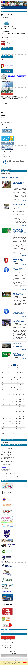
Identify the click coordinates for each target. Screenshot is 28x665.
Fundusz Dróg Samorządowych (7, 26)
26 (2, 370)
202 (23, 426)
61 (11, 379)
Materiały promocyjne (5, 31)
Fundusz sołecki (4, 17)
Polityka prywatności (5, 134)
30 (14, 370)
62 (14, 379)
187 (20, 421)
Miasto (2, 101)
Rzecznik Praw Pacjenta (6, 151)
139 (23, 404)
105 (3, 394)
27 (5, 370)
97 (23, 389)
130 (16, 401)
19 (5, 367)
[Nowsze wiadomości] (2, 363)
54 (14, 377)
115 (13, 396)
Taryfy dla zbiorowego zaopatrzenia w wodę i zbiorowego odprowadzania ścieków (13, 34)
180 (20, 418)
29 (11, 370)
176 (6, 418)
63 (17, 379)
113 (6, 396)
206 (13, 428)
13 (11, 365)
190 (6, 423)
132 (23, 401)
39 (17, 372)
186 (16, 421)
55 (17, 377)
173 (20, 416)
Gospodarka (3, 115)
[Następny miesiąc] (12, 637)
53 (11, 377)
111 (23, 394)
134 (6, 404)
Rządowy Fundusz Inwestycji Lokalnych (9, 28)
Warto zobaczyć (4, 103)
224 (3, 436)
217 (3, 433)
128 (10, 401)
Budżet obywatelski (5, 19)
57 (23, 377)
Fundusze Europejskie (5, 156)
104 (22, 392)
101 (12, 392)
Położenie (3, 117)
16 (20, 365)
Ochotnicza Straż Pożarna (6, 122)
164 (13, 414)
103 (19, 392)
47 (17, 374)
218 (6, 433)
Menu (2, 7)
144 (16, 406)
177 (10, 418)
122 (13, 399)
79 (17, 384)
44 (8, 374)
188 (23, 421)
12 (8, 365)
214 (16, 431)
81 (23, 384)
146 (23, 406)
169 (6, 416)
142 (10, 406)
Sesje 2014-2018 (4, 561)
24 (20, 367)
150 (13, 409)
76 (8, 384)
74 (2, 384)
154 (3, 411)
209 (23, 428)
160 (23, 411)
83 (5, 387)
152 (20, 409)
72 (20, 382)
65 (23, 379)
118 (23, 396)
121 (10, 399)
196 (3, 426)
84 (8, 387)
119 (3, 399)
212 (10, 431)
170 (10, 416)
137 (16, 404)
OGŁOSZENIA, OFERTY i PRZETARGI (9, 96)
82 (2, 387)
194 (20, 423)
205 (10, 428)
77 (11, 384)
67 (5, 382)
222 (20, 433)
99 (5, 392)
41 (23, 372)
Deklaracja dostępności (6, 169)
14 (14, 365)
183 (6, 421)
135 (10, 404)
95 (17, 389)
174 (23, 416)
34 (2, 372)
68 (8, 382)
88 (20, 387)
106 (6, 394)
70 (14, 382)
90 (2, 389)
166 (20, 414)
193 (16, 423)
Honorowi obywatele (5, 127)
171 (13, 416)
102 (15, 392)
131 (20, 401)
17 (23, 365)
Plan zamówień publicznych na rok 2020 (9, 98)
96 (20, 389)
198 (10, 426)
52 (8, 377)
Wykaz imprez (4, 112)
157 (13, 411)
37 (11, 372)
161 (3, 414)
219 (10, 433)
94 (14, 389)
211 (6, 431)
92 (8, 389)
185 (13, 421)
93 (11, 389)
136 (13, 404)
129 (13, 401)
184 (10, 421)
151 (16, 409)
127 (6, 401)
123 (16, 399)
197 (6, 426)
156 (10, 411)
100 (8, 392)
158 (16, 411)
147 (3, 409)
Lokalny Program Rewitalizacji (7, 37)
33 (23, 370)
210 (3, 431)
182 (3, 421)
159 (20, 411)
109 (16, 394)
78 (14, 384)
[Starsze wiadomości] (6, 436)
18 (2, 367)
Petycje (2, 110)
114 (10, 396)
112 (3, 396)
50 (2, 377)
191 (10, 423)
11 (5, 365)
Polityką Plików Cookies (12, 663)
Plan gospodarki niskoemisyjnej (7, 154)
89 (23, 387)
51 (5, 377)
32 (20, 370)
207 (16, 428)
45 (11, 374)
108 (13, 394)
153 (23, 409)
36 (8, 372)
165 (16, 414)
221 (16, 433)
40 (20, 372)
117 (20, 396)
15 (17, 365)
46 (14, 374)
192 (13, 423)
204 (6, 428)
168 (3, 416)
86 (14, 387)
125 (23, 399)
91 (5, 389)
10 (2, 365)
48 (20, 374)
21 (11, 367)
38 (14, 372)
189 (3, 423)
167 (23, 414)
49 (23, 374)
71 (17, 382)
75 (5, 384)
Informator (3, 108)
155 (6, 411)
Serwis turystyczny (5, 105)
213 (13, 431)
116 (16, 396)
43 (5, 374)
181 (23, 418)
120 (6, 399)
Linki (2, 124)
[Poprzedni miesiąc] (1, 637)
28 (8, 370)
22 (14, 367)
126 (3, 401)
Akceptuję (25, 662)
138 (20, 404)
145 (20, 406)
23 (17, 367)
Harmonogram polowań (6, 166)
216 (23, 431)
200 (16, 426)
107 (10, 394)
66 (2, 382)
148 (6, 409)
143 (13, 406)
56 (20, 377)
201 (20, 426)
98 (2, 392)
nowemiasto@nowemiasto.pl (10, 461)
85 (11, 387)
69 (11, 382)
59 (5, 379)
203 (3, 428)
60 (8, 379)
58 (2, 379)
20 (8, 367)
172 (16, 416)
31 (17, 370)
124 (20, 399)
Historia (2, 120)
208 (20, 428)
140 (3, 406)
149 (10, 409)
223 (23, 433)
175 (3, 418)
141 (6, 406)
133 (3, 404)
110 (20, 394)
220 (13, 433)
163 (10, 414)
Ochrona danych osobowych (7, 39)
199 (13, 426)
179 (16, 418)
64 (20, 379)
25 (23, 367)
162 (6, 414)
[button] (26, 96)
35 (5, 372)
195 (23, 423)
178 (13, 418)
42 (2, 374)
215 (20, 431)
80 (20, 384)
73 (23, 382)
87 (17, 387)
